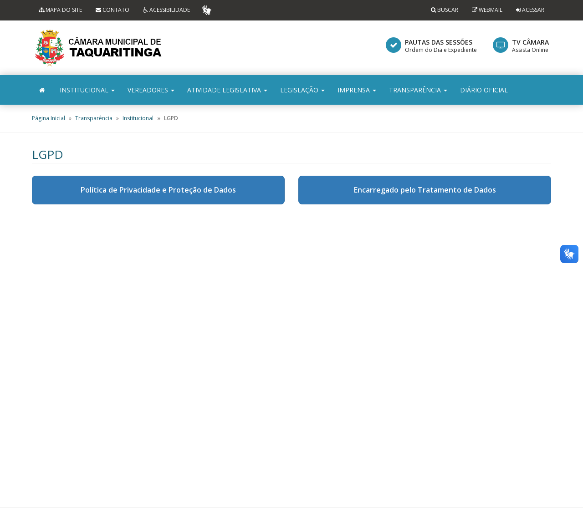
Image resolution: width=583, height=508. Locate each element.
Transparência (418, 90)
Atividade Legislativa (227, 90)
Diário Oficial (484, 90)
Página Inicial (48, 118)
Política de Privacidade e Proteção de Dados (158, 190)
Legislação (302, 90)
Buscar (444, 10)
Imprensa (357, 90)
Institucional (87, 90)
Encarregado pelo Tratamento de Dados (425, 190)
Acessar (533, 10)
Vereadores (151, 90)
